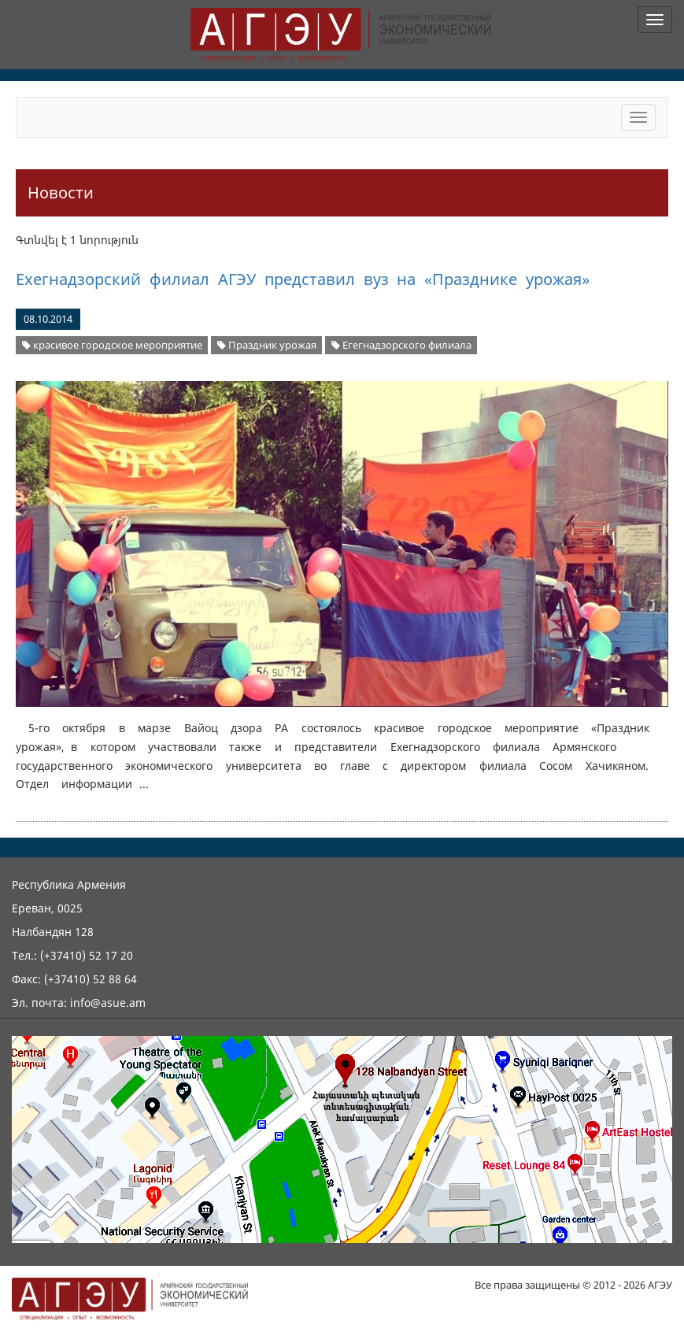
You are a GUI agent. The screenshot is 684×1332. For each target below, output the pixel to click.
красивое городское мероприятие (112, 345)
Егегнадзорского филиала (401, 345)
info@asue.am (108, 1002)
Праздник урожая (266, 345)
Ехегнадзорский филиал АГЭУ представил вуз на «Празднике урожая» (303, 279)
